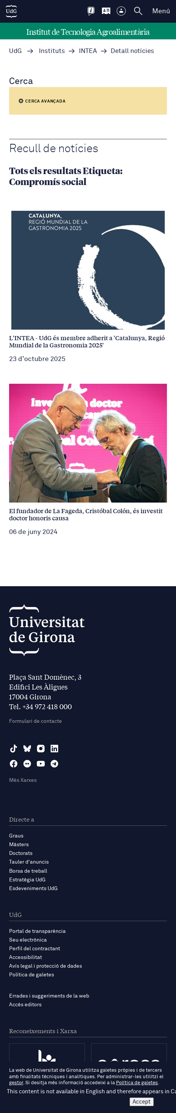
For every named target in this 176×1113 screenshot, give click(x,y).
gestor (16, 1082)
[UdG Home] (11, 11)
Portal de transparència (37, 931)
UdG (15, 51)
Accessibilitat (25, 957)
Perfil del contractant (34, 948)
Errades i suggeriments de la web (49, 996)
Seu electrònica (28, 940)
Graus (16, 836)
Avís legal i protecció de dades (45, 966)
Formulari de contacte (35, 721)
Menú (161, 11)
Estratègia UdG (27, 880)
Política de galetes (31, 975)
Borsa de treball (28, 871)
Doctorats (20, 853)
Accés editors (25, 1004)
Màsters (19, 844)
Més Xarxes (23, 780)
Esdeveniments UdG (33, 888)
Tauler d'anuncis (29, 862)
